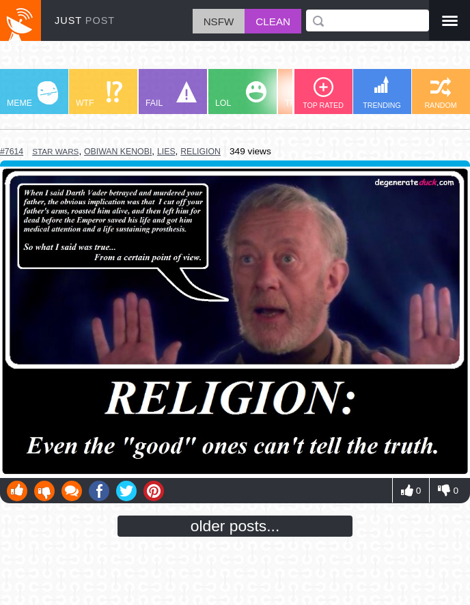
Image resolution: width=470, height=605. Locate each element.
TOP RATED (323, 93)
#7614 (11, 151)
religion (200, 151)
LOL (240, 94)
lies (166, 151)
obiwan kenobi (118, 151)
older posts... (235, 526)
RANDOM (440, 93)
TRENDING (382, 92)
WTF (99, 94)
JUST (85, 20)
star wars (55, 151)
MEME (32, 94)
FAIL (171, 94)
